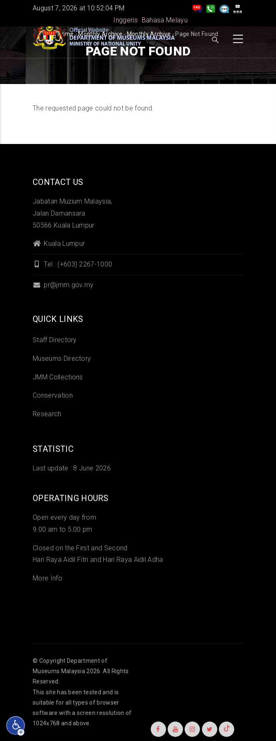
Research (47, 414)
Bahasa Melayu (165, 20)
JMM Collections (58, 377)
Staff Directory (55, 340)
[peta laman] (237, 8)
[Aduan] (224, 8)
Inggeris (125, 20)
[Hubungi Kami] (211, 8)
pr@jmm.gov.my (63, 285)
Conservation (53, 395)
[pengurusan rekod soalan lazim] (197, 8)
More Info (47, 578)
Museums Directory (62, 358)
